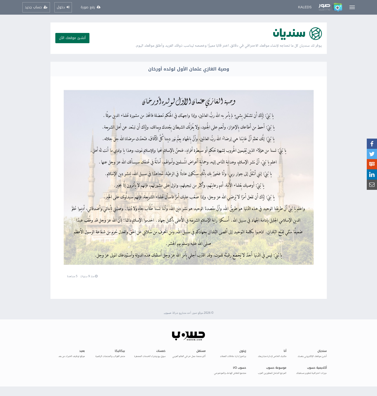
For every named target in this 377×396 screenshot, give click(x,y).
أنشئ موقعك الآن (72, 38)
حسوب (168, 313)
